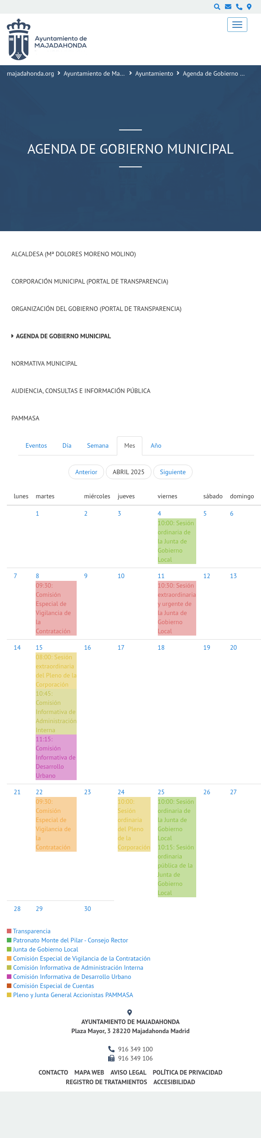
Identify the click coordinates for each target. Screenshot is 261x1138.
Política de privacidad (188, 1072)
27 (233, 792)
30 (87, 909)
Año (156, 445)
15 (39, 647)
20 (233, 647)
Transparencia (29, 931)
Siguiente (173, 472)
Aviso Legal (128, 1072)
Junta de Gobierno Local (42, 949)
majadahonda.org (30, 73)
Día (67, 445)
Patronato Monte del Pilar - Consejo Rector (67, 940)
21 (17, 792)
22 (39, 792)
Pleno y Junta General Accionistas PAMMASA (70, 995)
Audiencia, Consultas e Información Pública (81, 391)
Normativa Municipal (44, 363)
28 (17, 909)
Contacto (53, 1072)
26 (207, 792)
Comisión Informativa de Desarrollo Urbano (69, 976)
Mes (129, 445)
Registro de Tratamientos (106, 1082)
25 (161, 792)
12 (207, 576)
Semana (98, 445)
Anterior (86, 472)
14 (17, 647)
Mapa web (89, 1072)
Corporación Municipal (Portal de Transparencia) (89, 281)
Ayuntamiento (154, 73)
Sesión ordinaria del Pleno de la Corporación (134, 829)
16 (87, 647)
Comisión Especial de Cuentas (50, 986)
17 (121, 647)
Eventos (36, 445)
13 (233, 576)
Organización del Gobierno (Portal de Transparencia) (96, 309)
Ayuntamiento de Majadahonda (106, 73)
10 (121, 576)
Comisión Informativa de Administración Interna (75, 967)
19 (207, 647)
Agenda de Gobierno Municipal (63, 336)
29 (39, 909)
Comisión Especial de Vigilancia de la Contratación (53, 612)
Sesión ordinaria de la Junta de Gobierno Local (176, 541)
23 (87, 792)
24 (121, 792)
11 (161, 576)
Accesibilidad (174, 1082)
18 (161, 647)
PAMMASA (25, 418)
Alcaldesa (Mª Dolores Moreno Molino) (73, 254)
